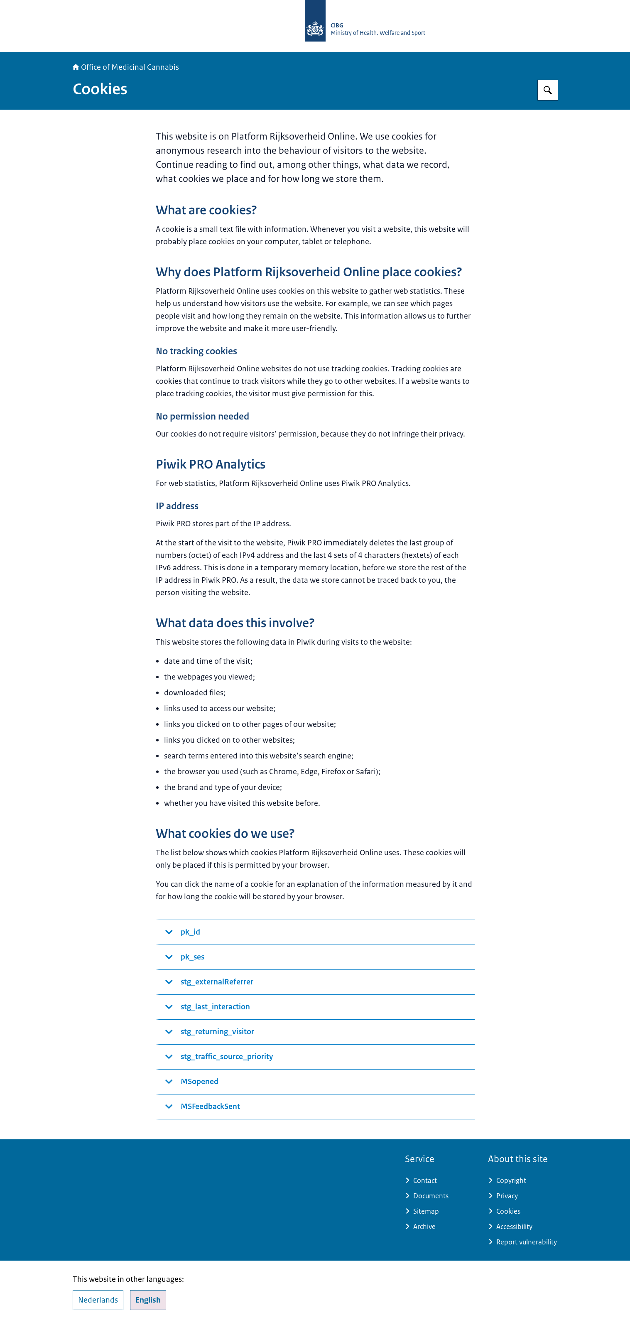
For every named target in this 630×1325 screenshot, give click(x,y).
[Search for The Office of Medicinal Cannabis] (548, 90)
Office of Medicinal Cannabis (126, 67)
